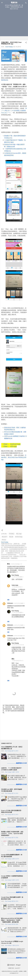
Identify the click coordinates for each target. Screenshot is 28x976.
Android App (18, 537)
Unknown (10, 603)
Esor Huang (15, 575)
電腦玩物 (14, 2)
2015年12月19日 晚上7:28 (18, 635)
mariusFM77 (17, 968)
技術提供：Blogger (14, 965)
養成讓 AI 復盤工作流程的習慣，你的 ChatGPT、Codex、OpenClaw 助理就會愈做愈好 (12, 833)
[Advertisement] (14, 25)
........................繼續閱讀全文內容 (17, 763)
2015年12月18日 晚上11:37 (16, 564)
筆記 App (19, 533)
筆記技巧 (4, 537)
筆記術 (11, 537)
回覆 (8, 599)
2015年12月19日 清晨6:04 (17, 576)
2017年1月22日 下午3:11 (17, 587)
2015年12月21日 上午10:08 (18, 644)
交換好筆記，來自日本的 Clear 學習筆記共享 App (13, 457)
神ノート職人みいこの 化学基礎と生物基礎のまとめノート (14, 110)
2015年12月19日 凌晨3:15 (18, 603)
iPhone (4, 540)
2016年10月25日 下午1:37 (17, 660)
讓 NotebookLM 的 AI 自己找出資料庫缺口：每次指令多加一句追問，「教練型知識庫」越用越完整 (12, 920)
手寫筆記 (11, 533)
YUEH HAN (15, 585)
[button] (26, 43)
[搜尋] (26, 3)
